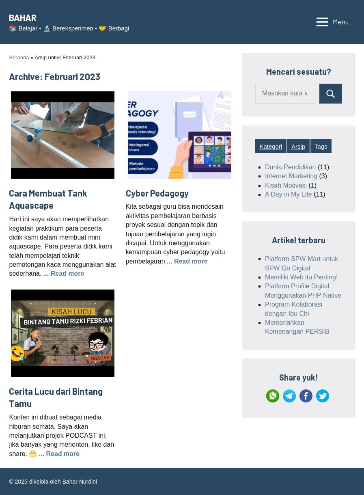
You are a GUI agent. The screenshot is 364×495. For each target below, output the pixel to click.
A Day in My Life (288, 194)
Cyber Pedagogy (157, 193)
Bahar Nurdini (79, 481)
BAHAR (23, 17)
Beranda (19, 57)
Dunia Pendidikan (290, 167)
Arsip (298, 146)
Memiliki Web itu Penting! (301, 277)
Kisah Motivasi (286, 185)
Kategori (270, 146)
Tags (320, 146)
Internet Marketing (291, 176)
